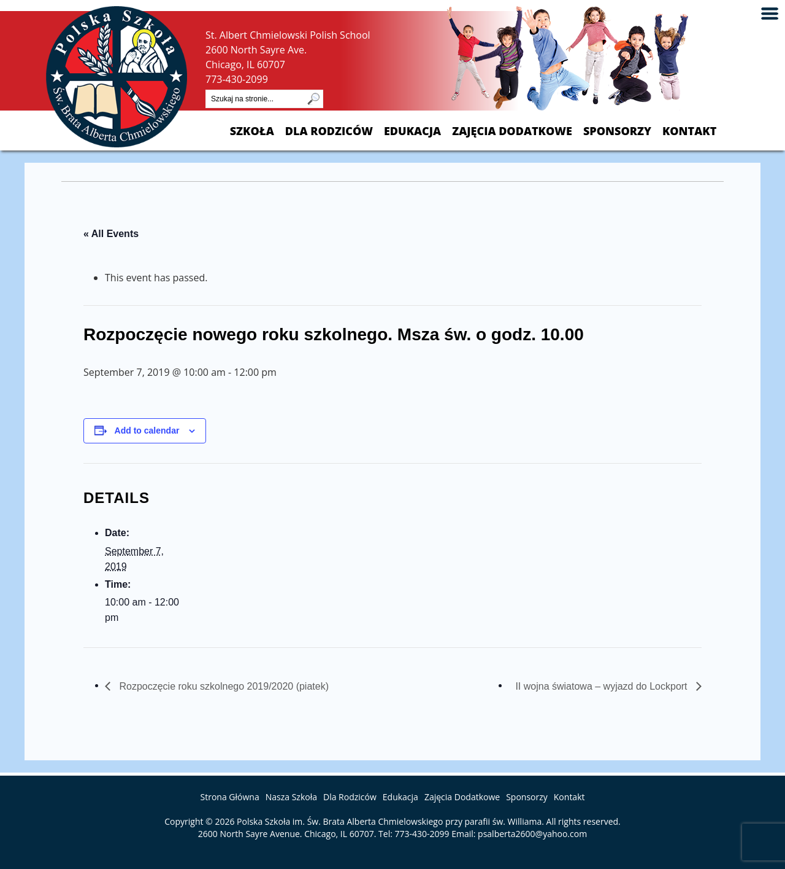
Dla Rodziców (329, 131)
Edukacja (412, 131)
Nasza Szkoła (291, 797)
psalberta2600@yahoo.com (532, 834)
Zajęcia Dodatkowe (512, 131)
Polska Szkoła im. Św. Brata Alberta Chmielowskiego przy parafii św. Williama (389, 821)
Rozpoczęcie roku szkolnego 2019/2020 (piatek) (223, 686)
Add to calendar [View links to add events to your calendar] (147, 430)
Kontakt (689, 131)
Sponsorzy (617, 131)
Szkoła (252, 131)
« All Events (111, 233)
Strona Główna (230, 797)
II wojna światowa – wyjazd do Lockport (602, 686)
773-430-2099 (236, 79)
